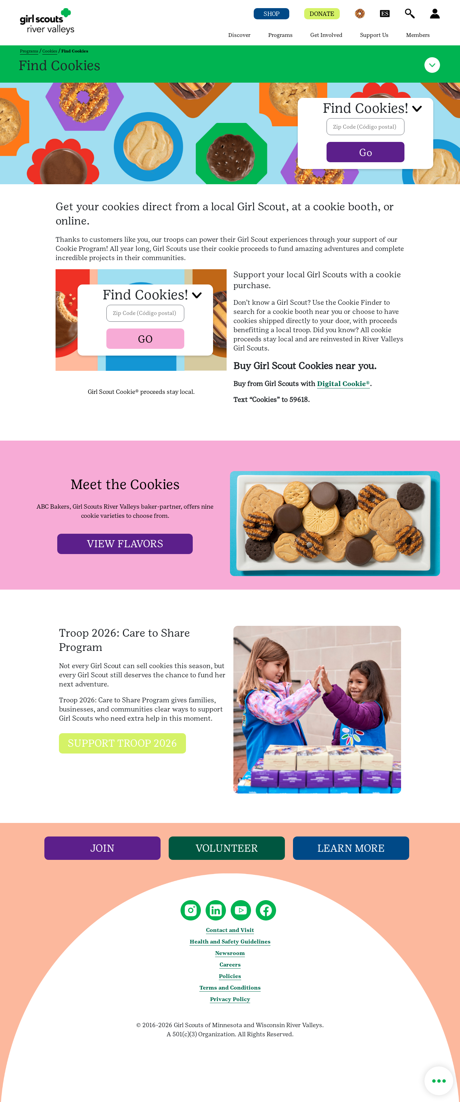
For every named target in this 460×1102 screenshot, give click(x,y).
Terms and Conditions (230, 987)
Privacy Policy (230, 999)
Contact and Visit (230, 930)
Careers (230, 964)
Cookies (49, 51)
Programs (29, 51)
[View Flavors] (125, 544)
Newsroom (230, 953)
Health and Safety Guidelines (230, 941)
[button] (360, 17)
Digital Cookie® (343, 384)
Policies (230, 976)
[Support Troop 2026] (122, 745)
